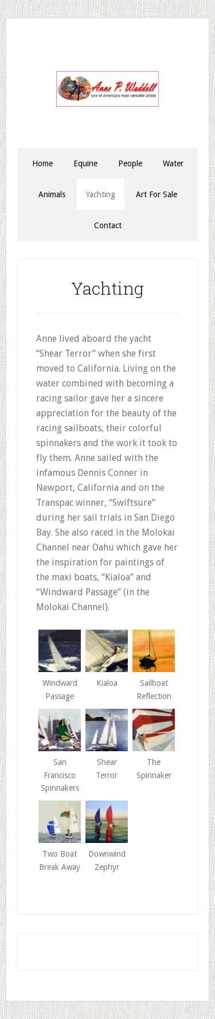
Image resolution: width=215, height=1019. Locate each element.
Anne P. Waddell (107, 88)
